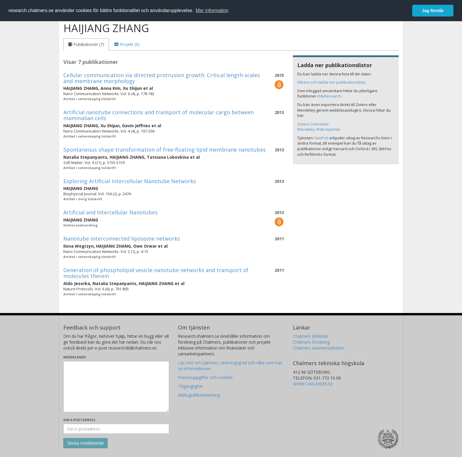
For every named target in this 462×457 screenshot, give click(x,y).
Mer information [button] (212, 10)
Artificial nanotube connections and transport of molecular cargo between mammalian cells (158, 115)
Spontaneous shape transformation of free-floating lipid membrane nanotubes (164, 149)
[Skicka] (85, 443)
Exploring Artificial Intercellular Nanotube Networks (129, 181)
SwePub (321, 137)
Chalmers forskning (311, 342)
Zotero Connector (313, 124)
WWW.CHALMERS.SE (313, 384)
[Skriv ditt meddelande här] (116, 386)
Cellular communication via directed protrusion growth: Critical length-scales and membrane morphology (161, 78)
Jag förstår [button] (433, 10)
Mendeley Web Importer (319, 129)
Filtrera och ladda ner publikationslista (331, 82)
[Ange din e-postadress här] (116, 429)
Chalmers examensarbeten (318, 348)
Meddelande (74, 357)
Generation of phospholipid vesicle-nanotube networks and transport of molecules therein (155, 272)
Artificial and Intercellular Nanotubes (110, 212)
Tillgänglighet (190, 386)
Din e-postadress (79, 420)
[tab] (86, 44)
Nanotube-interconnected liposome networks (121, 238)
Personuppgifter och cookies (205, 377)
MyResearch (330, 96)
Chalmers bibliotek (310, 336)
